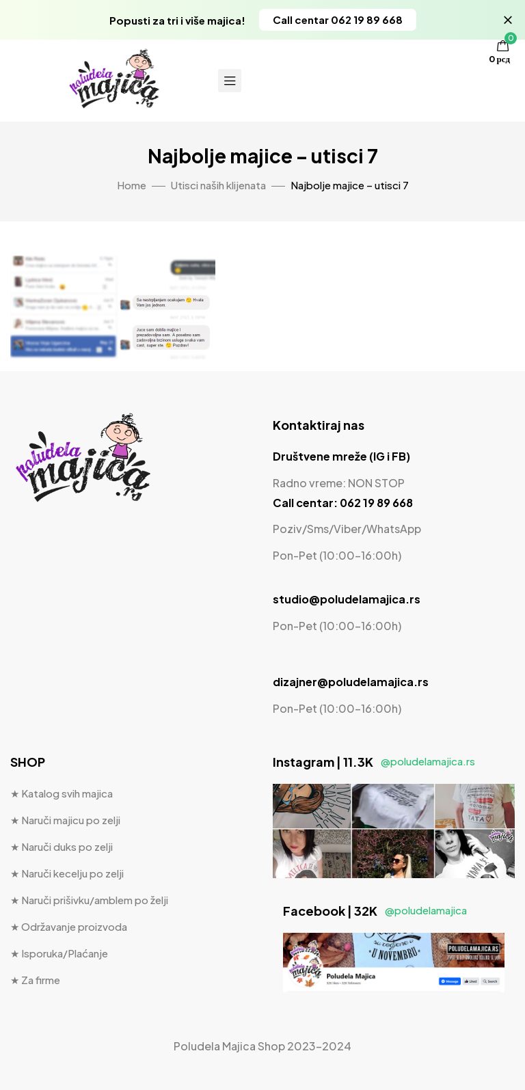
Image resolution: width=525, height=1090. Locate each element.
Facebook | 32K (375, 910)
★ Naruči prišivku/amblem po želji (89, 899)
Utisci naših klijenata (218, 184)
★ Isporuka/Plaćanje (59, 952)
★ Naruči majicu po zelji (65, 819)
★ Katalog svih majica (61, 793)
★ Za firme (35, 979)
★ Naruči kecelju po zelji (67, 873)
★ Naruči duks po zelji (61, 846)
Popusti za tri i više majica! (177, 20)
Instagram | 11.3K (374, 761)
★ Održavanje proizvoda (68, 926)
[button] (337, 20)
